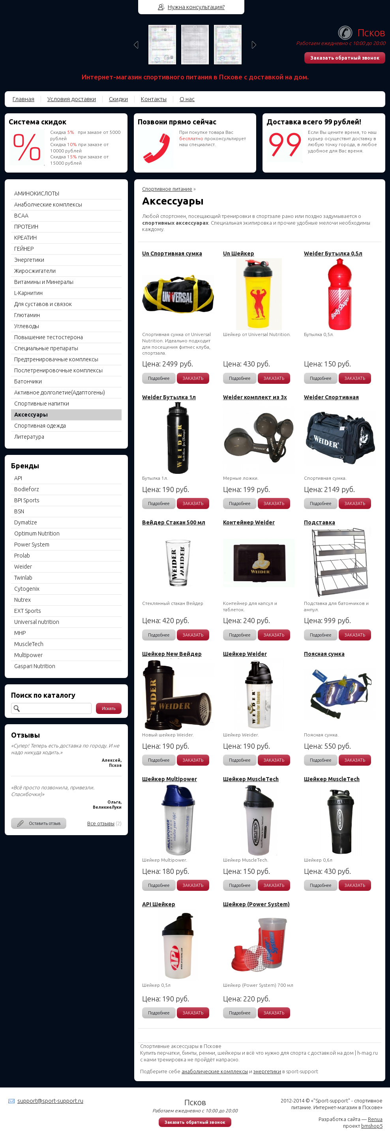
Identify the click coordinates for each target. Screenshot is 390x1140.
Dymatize (25, 522)
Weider (23, 566)
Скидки (118, 99)
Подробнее (159, 378)
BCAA (21, 215)
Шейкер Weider (245, 654)
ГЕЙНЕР (24, 249)
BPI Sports (26, 500)
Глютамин (27, 315)
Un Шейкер (238, 253)
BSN (19, 511)
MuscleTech (28, 644)
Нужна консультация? (196, 7)
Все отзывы (100, 823)
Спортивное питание (167, 189)
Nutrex (22, 600)
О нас (187, 99)
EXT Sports (27, 611)
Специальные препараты (46, 348)
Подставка (319, 522)
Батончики (28, 381)
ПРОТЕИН (26, 226)
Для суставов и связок (43, 304)
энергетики (267, 1071)
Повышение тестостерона (48, 337)
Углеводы (26, 326)
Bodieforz (26, 489)
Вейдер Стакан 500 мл (173, 522)
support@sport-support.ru (50, 1101)
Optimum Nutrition (37, 533)
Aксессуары (31, 414)
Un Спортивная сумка (172, 253)
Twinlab (23, 578)
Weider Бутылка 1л (169, 397)
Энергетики (29, 260)
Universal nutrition (36, 622)
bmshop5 (371, 1126)
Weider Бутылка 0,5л (333, 253)
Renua (375, 1119)
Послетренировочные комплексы (58, 370)
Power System (31, 544)
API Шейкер (158, 904)
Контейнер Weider (249, 522)
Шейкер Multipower (169, 779)
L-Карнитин (28, 293)
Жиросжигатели (35, 271)
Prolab (22, 555)
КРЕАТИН (25, 238)
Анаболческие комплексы (48, 204)
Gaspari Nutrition (34, 666)
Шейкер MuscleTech (251, 779)
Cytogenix (26, 589)
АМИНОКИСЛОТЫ (36, 193)
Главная (23, 99)
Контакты (154, 99)
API (18, 478)
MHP (20, 633)
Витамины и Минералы (43, 282)
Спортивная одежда (40, 426)
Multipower (28, 655)
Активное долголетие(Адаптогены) (59, 392)
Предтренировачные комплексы (56, 359)
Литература (29, 437)
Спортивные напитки (41, 403)
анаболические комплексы (215, 1071)
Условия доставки (71, 99)
